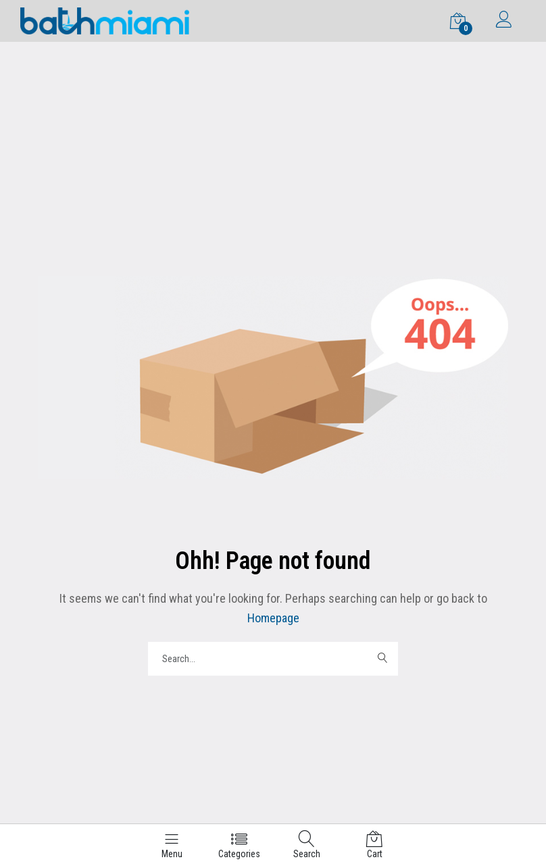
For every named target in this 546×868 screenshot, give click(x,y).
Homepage (273, 618)
